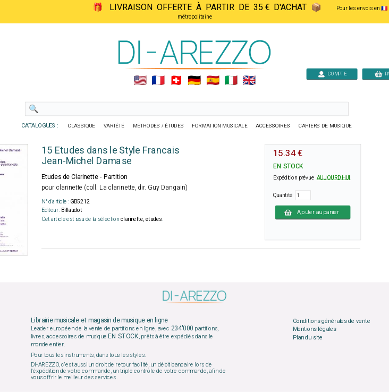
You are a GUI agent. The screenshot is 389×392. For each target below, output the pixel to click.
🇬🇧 (249, 81)
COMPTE (332, 73)
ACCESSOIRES (273, 126)
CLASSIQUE (82, 126)
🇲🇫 (158, 81)
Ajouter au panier (313, 212)
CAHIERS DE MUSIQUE (325, 126)
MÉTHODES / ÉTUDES (158, 126)
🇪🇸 (212, 81)
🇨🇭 (176, 81)
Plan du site (308, 337)
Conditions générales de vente (331, 321)
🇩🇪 (194, 81)
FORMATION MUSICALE (219, 126)
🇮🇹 (231, 81)
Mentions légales (314, 329)
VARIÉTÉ (114, 126)
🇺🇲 (140, 81)
